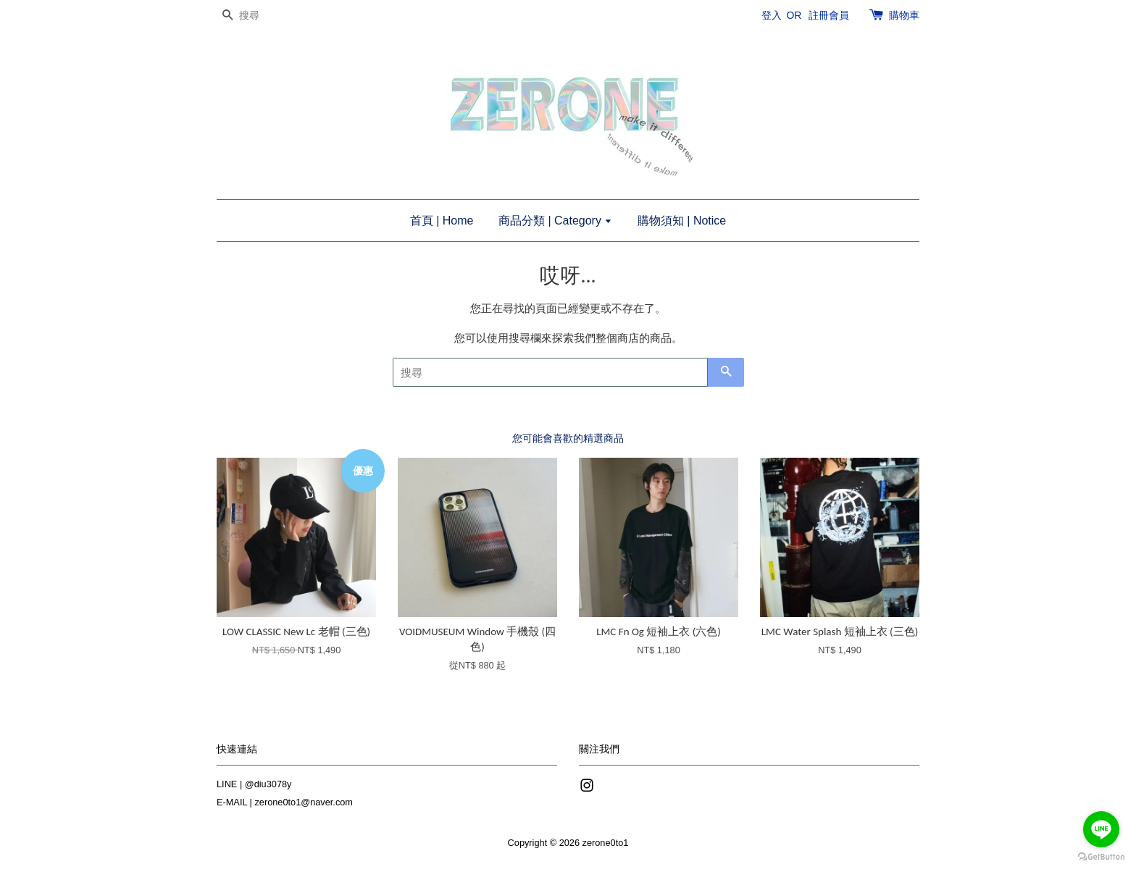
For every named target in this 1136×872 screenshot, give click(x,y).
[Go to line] (1101, 829)
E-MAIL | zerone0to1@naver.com (285, 802)
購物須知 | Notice (682, 220)
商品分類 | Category (555, 220)
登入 (771, 15)
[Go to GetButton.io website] (1101, 857)
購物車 (904, 15)
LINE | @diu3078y (254, 784)
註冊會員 (829, 15)
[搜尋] (260, 15)
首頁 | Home (442, 220)
